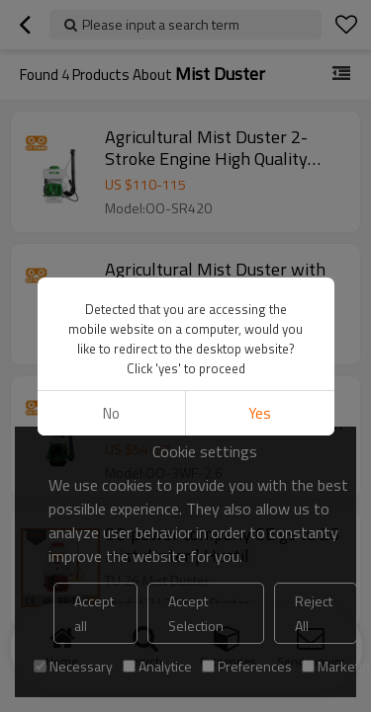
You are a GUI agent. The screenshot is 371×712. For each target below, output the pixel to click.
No (111, 413)
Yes (259, 413)
